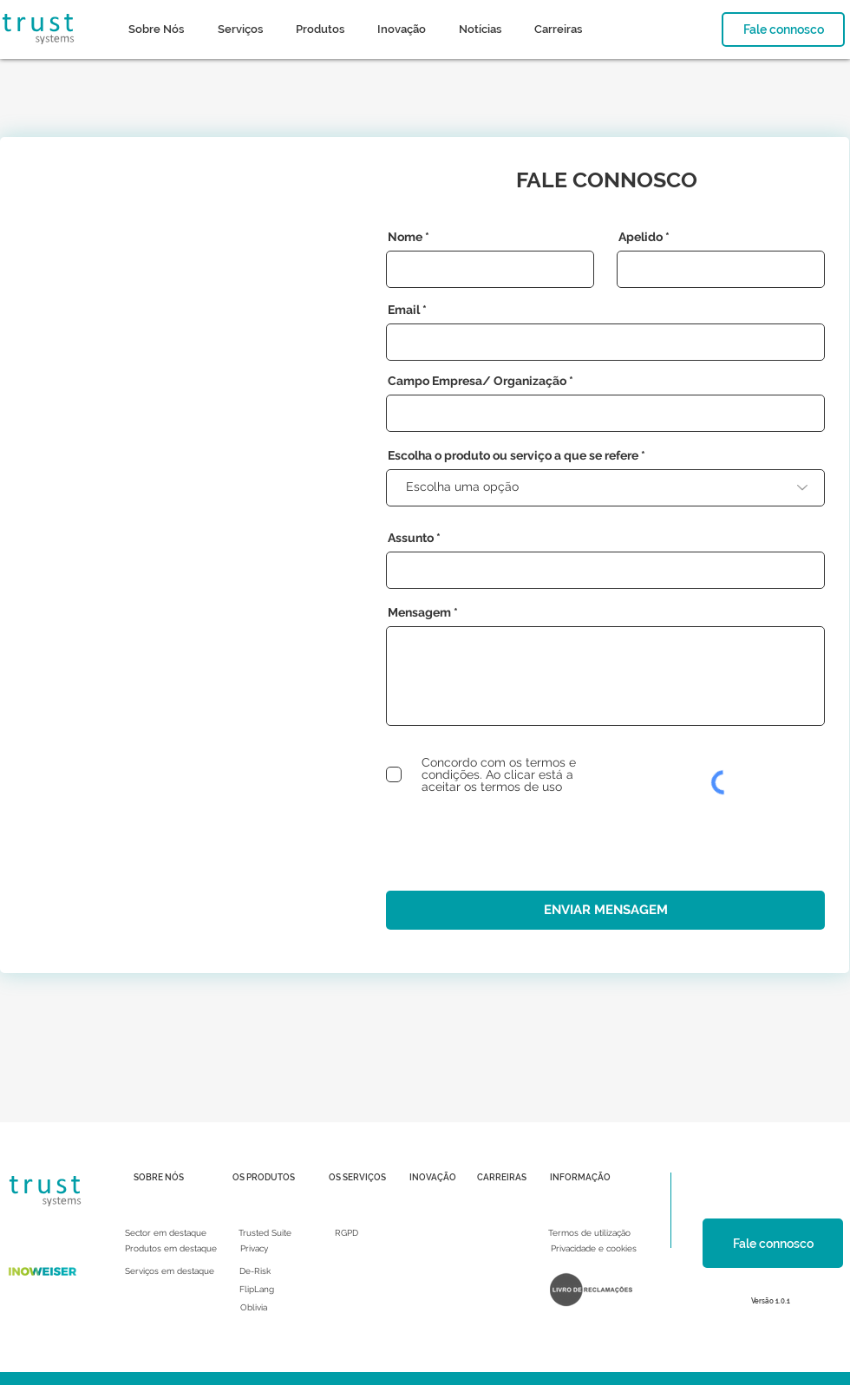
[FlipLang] (256, 1289)
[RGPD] (346, 1233)
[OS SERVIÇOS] (357, 1178)
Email (404, 310)
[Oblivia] (253, 1308)
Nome (405, 237)
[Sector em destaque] (165, 1233)
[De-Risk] (255, 1271)
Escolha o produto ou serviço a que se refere (513, 455)
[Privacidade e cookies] (593, 1249)
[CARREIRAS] (501, 1178)
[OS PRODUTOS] (263, 1178)
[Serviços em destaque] (169, 1271)
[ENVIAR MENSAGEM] (605, 910)
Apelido (640, 237)
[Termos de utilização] (589, 1233)
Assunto (411, 538)
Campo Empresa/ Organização (477, 381)
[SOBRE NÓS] (159, 1178)
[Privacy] (254, 1249)
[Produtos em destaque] (171, 1249)
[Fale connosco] (783, 29)
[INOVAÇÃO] (432, 1178)
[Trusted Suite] (265, 1233)
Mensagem (419, 612)
